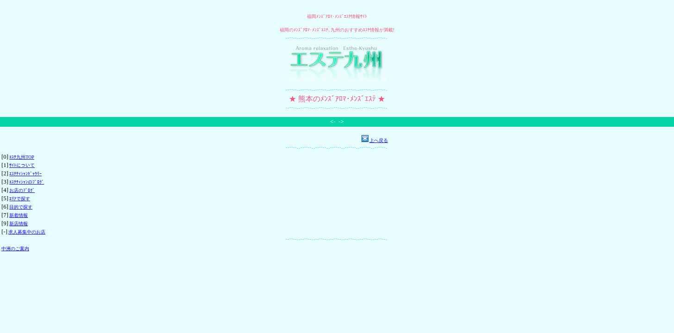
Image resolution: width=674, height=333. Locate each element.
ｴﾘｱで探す (19, 198)
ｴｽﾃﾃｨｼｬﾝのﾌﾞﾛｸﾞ (26, 182)
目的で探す (20, 207)
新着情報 (18, 215)
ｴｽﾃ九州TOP (21, 157)
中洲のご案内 (15, 248)
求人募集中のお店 (26, 231)
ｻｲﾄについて (22, 165)
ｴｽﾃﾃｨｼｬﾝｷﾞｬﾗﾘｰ (25, 173)
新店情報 (18, 223)
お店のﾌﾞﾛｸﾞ (22, 190)
